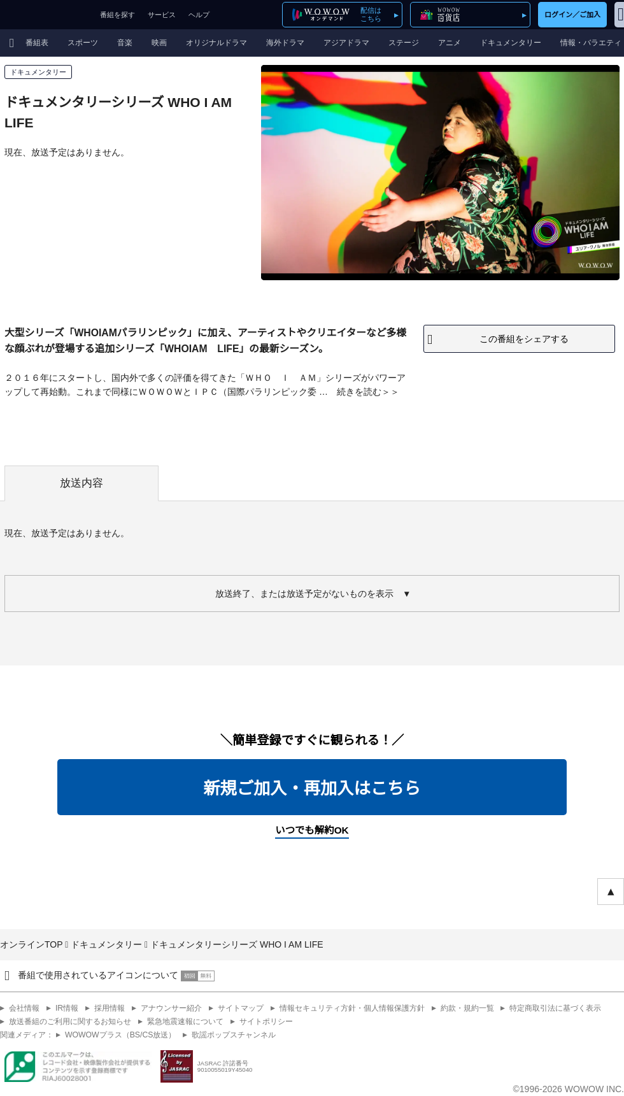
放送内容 (81, 483)
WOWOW (47, 14)
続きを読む (359, 392)
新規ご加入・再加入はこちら (311, 788)
